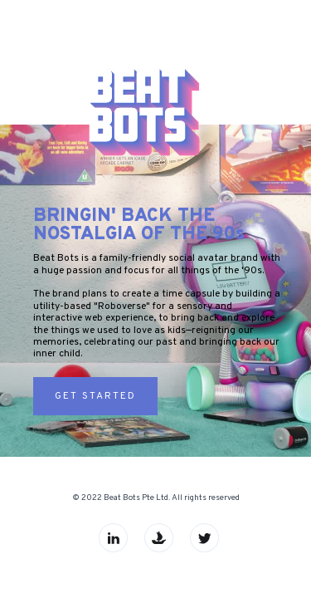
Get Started (95, 396)
